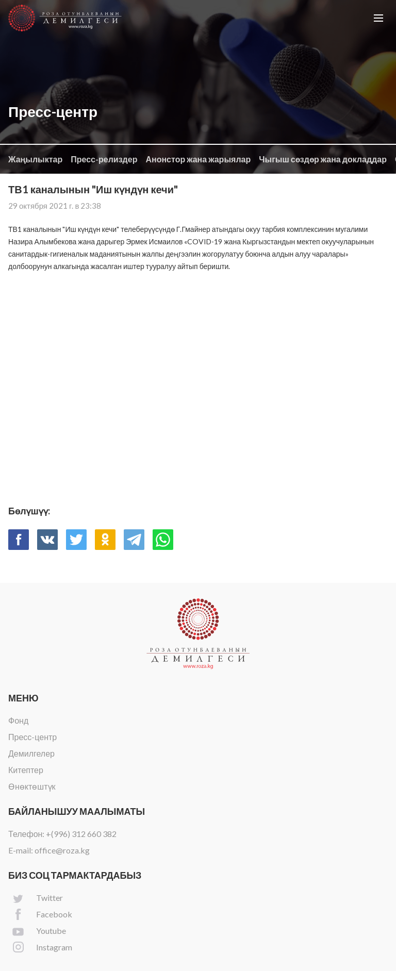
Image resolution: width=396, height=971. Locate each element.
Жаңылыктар (35, 159)
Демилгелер (31, 753)
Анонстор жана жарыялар (198, 159)
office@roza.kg (62, 850)
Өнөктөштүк (32, 786)
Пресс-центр (32, 737)
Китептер (25, 770)
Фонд (18, 720)
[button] (378, 18)
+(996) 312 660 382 (81, 834)
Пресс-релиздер (104, 159)
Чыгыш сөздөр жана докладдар (323, 159)
